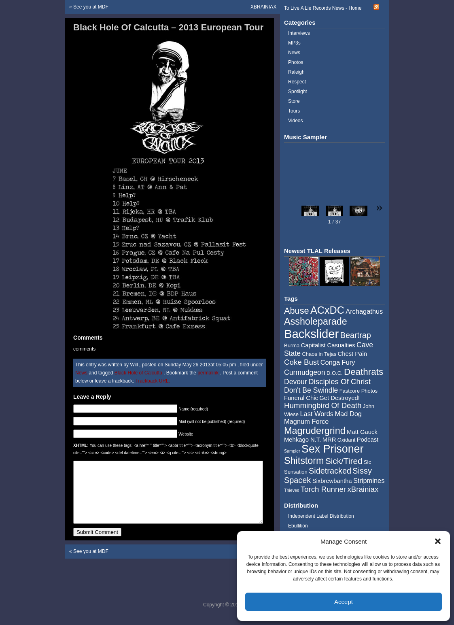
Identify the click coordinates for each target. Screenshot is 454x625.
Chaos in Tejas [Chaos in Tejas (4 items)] (319, 354)
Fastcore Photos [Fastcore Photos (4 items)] (358, 391)
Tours (294, 111)
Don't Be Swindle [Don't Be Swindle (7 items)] (311, 390)
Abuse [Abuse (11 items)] (296, 311)
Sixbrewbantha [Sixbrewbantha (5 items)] (332, 481)
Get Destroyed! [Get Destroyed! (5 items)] (339, 398)
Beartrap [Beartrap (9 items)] (355, 335)
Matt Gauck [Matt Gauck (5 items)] (362, 432)
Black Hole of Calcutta (138, 373)
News (81, 373)
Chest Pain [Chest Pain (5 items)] (352, 354)
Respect (297, 82)
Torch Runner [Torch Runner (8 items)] (323, 489)
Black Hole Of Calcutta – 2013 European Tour (168, 27)
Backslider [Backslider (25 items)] (311, 333)
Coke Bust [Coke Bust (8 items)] (301, 362)
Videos (295, 120)
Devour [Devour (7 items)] (295, 382)
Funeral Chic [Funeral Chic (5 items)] (301, 398)
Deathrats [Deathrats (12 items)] (363, 372)
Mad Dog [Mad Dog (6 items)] (348, 413)
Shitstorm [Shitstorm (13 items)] (304, 460)
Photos (295, 62)
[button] (438, 541)
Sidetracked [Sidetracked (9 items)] (330, 470)
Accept (343, 601)
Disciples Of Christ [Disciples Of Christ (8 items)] (339, 381)
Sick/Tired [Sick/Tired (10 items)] (344, 461)
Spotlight (297, 91)
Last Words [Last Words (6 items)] (316, 413)
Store (294, 101)
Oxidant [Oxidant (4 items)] (346, 440)
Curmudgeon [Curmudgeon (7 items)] (304, 372)
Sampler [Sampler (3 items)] (292, 451)
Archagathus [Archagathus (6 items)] (364, 311)
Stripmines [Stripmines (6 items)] (369, 480)
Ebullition (298, 526)
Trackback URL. (153, 381)
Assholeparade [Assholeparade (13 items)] (315, 321)
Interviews (299, 33)
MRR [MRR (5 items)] (329, 439)
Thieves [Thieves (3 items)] (291, 490)
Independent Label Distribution (321, 516)
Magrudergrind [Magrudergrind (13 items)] (315, 430)
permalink (208, 373)
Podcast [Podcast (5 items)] (367, 439)
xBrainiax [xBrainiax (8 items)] (362, 489)
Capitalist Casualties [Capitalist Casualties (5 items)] (328, 345)
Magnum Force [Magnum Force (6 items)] (306, 421)
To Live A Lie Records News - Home (322, 8)
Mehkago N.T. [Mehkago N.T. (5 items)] (302, 439)
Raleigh (296, 72)
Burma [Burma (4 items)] (291, 345)
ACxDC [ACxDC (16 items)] (327, 310)
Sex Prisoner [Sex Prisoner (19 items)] (332, 449)
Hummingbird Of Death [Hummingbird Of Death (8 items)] (322, 405)
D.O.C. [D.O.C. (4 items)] (335, 373)
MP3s (294, 43)
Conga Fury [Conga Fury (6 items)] (337, 362)
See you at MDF (90, 7)
